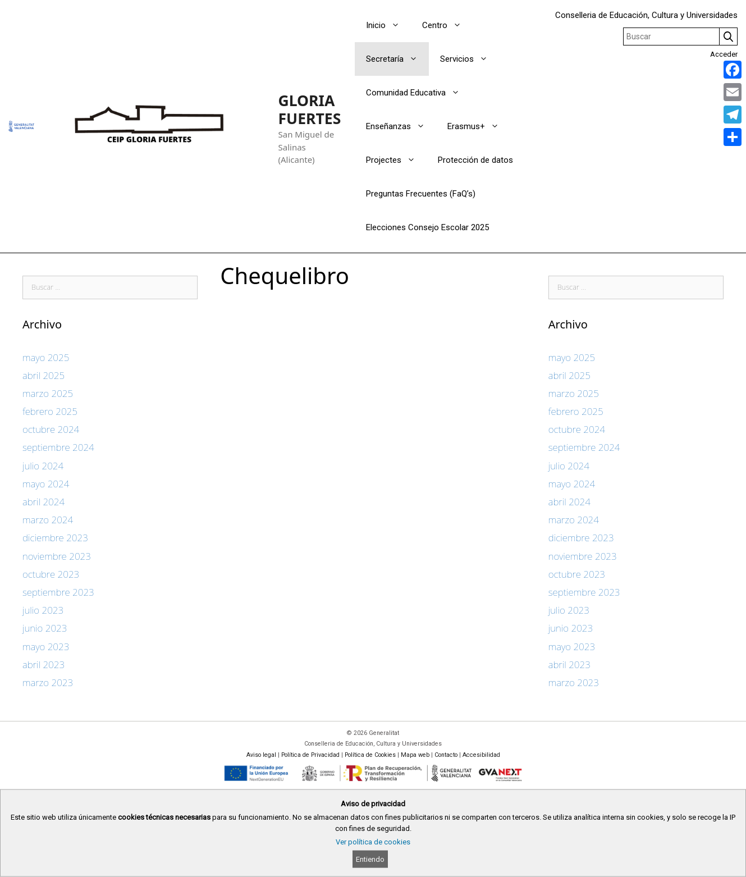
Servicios (469, 59)
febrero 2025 (49, 411)
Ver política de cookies (373, 842)
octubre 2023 (50, 574)
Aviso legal (261, 755)
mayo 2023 (45, 646)
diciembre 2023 (55, 537)
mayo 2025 (45, 357)
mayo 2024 (45, 483)
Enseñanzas (401, 126)
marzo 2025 (47, 393)
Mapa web (415, 755)
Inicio (388, 25)
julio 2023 (42, 610)
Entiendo (370, 859)
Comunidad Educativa (418, 92)
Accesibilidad (481, 755)
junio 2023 (44, 628)
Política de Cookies (370, 755)
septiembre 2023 (58, 592)
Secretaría (397, 59)
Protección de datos (475, 160)
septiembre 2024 (58, 447)
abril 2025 (43, 375)
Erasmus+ (478, 126)
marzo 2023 (47, 682)
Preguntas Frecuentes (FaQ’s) (420, 194)
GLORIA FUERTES (309, 109)
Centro (447, 25)
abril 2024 (43, 501)
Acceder (724, 54)
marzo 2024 (47, 519)
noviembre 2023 (56, 556)
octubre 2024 (50, 429)
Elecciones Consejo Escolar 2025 (427, 227)
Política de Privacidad (310, 755)
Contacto (445, 755)
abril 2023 (43, 664)
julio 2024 (42, 465)
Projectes (396, 160)
